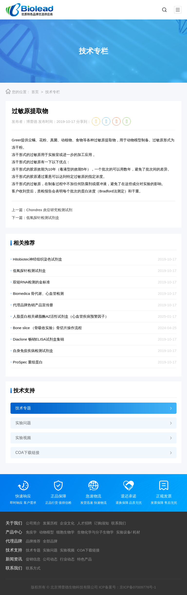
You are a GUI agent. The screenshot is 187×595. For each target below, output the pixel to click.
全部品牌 (50, 541)
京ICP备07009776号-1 (138, 587)
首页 (35, 92)
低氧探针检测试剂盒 (42, 218)
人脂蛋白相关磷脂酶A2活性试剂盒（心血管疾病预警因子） (61, 316)
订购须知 (101, 523)
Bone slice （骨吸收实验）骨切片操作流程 (47, 328)
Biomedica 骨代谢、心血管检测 (38, 293)
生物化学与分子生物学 (95, 532)
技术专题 (23, 408)
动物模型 (46, 532)
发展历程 (50, 523)
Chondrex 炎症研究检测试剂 (49, 210)
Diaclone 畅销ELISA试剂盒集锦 (38, 339)
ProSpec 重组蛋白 (28, 362)
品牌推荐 (33, 541)
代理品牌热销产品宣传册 (33, 305)
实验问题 (23, 423)
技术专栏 (52, 92)
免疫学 (31, 532)
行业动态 (67, 559)
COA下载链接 (27, 453)
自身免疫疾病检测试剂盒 (33, 351)
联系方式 (33, 568)
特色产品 (84, 559)
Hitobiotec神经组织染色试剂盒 (37, 259)
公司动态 (50, 559)
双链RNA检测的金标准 (31, 282)
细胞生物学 (65, 532)
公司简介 (33, 523)
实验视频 (23, 438)
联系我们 (118, 523)
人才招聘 (84, 523)
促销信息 (33, 559)
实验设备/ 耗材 (128, 532)
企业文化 (67, 523)
